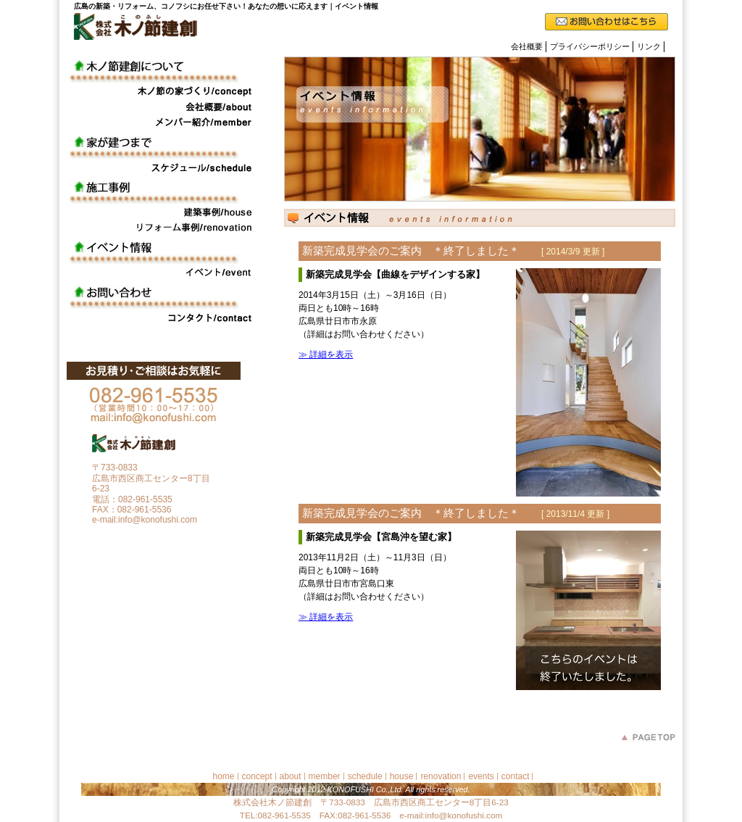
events (480, 776)
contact (515, 776)
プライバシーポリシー (590, 46)
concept (257, 776)
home (224, 776)
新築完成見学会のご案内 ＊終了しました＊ (453, 251)
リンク (649, 46)
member (325, 776)
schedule (365, 776)
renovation (440, 776)
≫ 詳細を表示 (326, 354)
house (402, 776)
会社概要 (527, 46)
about (290, 776)
